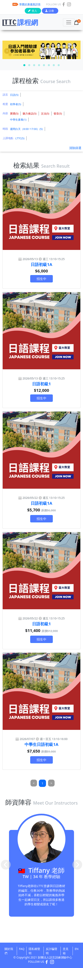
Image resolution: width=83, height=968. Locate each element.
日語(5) (14, 95)
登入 (34, 11)
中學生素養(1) (18, 119)
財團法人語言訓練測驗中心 (55, 957)
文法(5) (45, 113)
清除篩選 (75, 148)
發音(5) (58, 113)
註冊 (51, 11)
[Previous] (33, 783)
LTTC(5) (19, 138)
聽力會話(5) (29, 113)
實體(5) (14, 113)
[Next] (51, 783)
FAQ (22, 949)
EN (77, 949)
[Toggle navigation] (68, 22)
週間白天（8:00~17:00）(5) (26, 129)
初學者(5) (15, 104)
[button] (24, 65)
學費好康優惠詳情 (29, 4)
